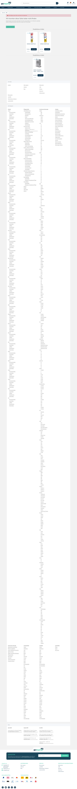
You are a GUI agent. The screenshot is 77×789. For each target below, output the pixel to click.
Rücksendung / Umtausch (12, 98)
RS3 (41, 148)
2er (41, 155)
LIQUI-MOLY (26, 189)
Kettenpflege (27, 178)
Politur (26, 117)
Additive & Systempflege (29, 149)
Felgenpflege (27, 142)
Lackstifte (9, 96)
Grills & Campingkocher (59, 124)
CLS (41, 391)
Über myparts (26, 85)
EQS (41, 397)
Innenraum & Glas (27, 126)
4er (41, 158)
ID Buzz (42, 624)
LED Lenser (57, 650)
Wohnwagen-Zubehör (59, 144)
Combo (42, 456)
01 (41, 362)
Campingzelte (57, 112)
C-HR (42, 599)
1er (41, 154)
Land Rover (10, 230)
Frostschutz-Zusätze (28, 160)
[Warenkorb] (74, 3)
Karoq (42, 550)
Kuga (41, 259)
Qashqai (42, 450)
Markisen (56, 127)
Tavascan (42, 216)
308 (41, 477)
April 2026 (10, 727)
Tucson (42, 297)
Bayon (42, 278)
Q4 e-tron (42, 140)
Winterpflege (27, 169)
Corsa (42, 458)
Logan (42, 225)
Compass (42, 315)
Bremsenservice (27, 150)
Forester (42, 570)
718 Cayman (43, 495)
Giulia (42, 117)
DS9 (41, 241)
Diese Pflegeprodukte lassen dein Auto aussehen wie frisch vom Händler (45, 731)
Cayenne (42, 501)
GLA (41, 401)
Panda (42, 252)
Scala (42, 554)
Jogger (42, 224)
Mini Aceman (43, 424)
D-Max (42, 300)
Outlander (42, 438)
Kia (39, 321)
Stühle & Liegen (57, 134)
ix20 (41, 290)
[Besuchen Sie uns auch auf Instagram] (9, 787)
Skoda (9, 351)
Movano (42, 464)
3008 (42, 475)
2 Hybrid (42, 370)
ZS (41, 419)
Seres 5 (42, 233)
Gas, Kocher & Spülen (58, 121)
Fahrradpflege (26, 181)
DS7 (41, 239)
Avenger (42, 314)
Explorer (42, 258)
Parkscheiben (11, 118)
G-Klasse (42, 399)
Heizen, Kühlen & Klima (59, 126)
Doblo (42, 248)
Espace (42, 520)
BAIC (24, 651)
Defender (42, 340)
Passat (42, 632)
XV (41, 574)
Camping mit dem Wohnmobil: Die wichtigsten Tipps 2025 (45, 739)
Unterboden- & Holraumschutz (30, 153)
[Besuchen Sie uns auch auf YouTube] (6, 787)
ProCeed (42, 331)
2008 (42, 472)
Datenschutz (41, 85)
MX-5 (42, 382)
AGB (40, 87)
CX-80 (42, 379)
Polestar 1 (42, 487)
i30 (41, 283)
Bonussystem (10, 94)
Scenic (42, 526)
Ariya (41, 441)
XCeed (42, 337)
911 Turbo (42, 500)
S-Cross (42, 584)
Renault (9, 332)
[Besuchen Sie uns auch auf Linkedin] (15, 787)
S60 (41, 610)
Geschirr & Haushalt (58, 123)
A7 (41, 132)
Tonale (42, 121)
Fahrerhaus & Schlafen (59, 118)
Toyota (9, 379)
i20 (41, 281)
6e (41, 373)
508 (41, 481)
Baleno (42, 578)
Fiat (8, 174)
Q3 (41, 138)
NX (41, 354)
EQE (41, 396)
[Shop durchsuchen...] (38, 3)
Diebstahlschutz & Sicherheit (60, 113)
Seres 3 (42, 231)
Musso (42, 565)
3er (41, 157)
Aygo (41, 598)
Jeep (40, 312)
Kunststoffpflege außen (29, 120)
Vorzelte (56, 140)
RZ (41, 357)
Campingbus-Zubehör (58, 110)
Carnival (42, 323)
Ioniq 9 (42, 289)
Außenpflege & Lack (27, 110)
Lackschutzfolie (10, 100)
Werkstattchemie (28, 175)
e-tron (42, 135)
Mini (8, 276)
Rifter (42, 483)
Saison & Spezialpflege (27, 158)
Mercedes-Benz (10, 258)
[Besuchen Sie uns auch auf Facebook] (3, 787)
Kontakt (9, 85)
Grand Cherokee (43, 317)
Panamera (42, 508)
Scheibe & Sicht (27, 127)
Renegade (42, 318)
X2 (41, 172)
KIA (8, 221)
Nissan (9, 295)
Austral (42, 515)
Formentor (42, 211)
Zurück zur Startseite (10, 26)
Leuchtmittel (11, 113)
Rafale (42, 525)
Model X (42, 593)
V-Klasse (42, 408)
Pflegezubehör (27, 139)
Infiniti (9, 211)
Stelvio (42, 120)
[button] (67, 3)
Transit (42, 267)
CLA (41, 390)
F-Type (42, 306)
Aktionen (25, 87)
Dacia (40, 219)
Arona (42, 531)
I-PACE (42, 307)
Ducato (42, 250)
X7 (41, 180)
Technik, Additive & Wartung (28, 147)
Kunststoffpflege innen (29, 135)
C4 (41, 202)
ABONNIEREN (64, 755)
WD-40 (26, 156)
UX (41, 359)
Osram (56, 648)
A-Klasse (42, 385)
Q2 (41, 137)
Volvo (9, 388)
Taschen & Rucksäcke (11, 659)
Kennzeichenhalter (12, 112)
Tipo (41, 255)
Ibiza (41, 536)
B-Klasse (42, 387)
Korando (42, 564)
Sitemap (40, 89)
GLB (41, 402)
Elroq (41, 543)
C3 (41, 200)
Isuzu (40, 298)
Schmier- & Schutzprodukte (29, 174)
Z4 (41, 182)
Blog (24, 89)
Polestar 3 (42, 491)
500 (41, 244)
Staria (42, 295)
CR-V (41, 272)
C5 (41, 203)
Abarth (9, 110)
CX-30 (42, 374)
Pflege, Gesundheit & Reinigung (13, 653)
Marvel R (42, 415)
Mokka (42, 463)
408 (41, 478)
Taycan (42, 509)
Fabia (42, 546)
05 (41, 366)
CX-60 (42, 377)
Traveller (42, 484)
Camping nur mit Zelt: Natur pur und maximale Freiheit (30, 739)
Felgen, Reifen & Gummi (28, 141)
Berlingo (42, 199)
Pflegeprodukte (10, 654)
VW (8, 397)
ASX (41, 432)
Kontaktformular (6, 770)
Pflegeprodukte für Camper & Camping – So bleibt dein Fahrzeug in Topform (30, 731)
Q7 (41, 144)
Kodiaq (42, 551)
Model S (42, 591)
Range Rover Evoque (44, 345)
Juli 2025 (41, 727)
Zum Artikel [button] (34, 49)
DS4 (41, 238)
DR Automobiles (26, 664)
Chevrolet (9, 146)
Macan (42, 505)
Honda (40, 269)
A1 (41, 124)
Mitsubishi (41, 430)
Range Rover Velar (44, 348)
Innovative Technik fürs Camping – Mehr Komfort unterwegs (30, 735)
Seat (8, 342)
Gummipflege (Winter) (29, 163)
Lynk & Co (41, 360)
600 (41, 247)
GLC (41, 404)
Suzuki (9, 370)
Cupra (9, 155)
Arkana (42, 514)
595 (41, 112)
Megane (42, 523)
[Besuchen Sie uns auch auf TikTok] (12, 787)
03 (41, 365)
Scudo (42, 253)
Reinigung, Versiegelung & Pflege (30, 180)
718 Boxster (43, 494)
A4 (41, 127)
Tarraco (42, 539)
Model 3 (42, 590)
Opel (9, 304)
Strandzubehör (57, 132)
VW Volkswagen (42, 619)
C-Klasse (42, 388)
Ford (8, 183)
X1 (41, 171)
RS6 (41, 149)
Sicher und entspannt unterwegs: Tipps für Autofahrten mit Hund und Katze (46, 735)
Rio (41, 332)
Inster (42, 284)
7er (41, 162)
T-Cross (42, 635)
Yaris (41, 605)
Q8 (41, 146)
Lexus (40, 349)
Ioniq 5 (42, 286)
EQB (41, 394)
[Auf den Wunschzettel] (30, 33)
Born (41, 210)
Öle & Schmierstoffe (28, 152)
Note (41, 449)
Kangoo (42, 522)
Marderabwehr (11, 117)
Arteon (42, 621)
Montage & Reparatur (28, 172)
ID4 (41, 627)
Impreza (42, 571)
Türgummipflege (27, 136)
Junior (42, 118)
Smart (40, 557)
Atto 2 (42, 185)
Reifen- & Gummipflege (29, 146)
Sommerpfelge (27, 166)
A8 (41, 134)
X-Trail (42, 452)
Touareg (42, 643)
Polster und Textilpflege (29, 132)
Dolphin (42, 188)
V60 (41, 612)
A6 (41, 131)
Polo (41, 633)
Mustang (42, 261)
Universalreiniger (28, 138)
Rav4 (41, 604)
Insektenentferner (28, 164)
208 (41, 474)
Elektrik (56, 117)
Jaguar (40, 301)
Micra (42, 446)
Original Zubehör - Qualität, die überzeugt (44, 742)
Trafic (42, 528)
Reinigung (26, 115)
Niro (41, 328)
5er (41, 160)
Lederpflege (27, 133)
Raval (42, 214)
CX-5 (41, 376)
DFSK (40, 230)
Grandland (42, 461)
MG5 (41, 418)
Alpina (9, 120)
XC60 (42, 616)
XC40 (42, 615)
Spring (42, 228)
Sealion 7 (42, 191)
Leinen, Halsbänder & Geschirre (13, 650)
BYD (40, 183)
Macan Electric (43, 506)
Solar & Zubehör (58, 131)
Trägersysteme (57, 137)
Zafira (42, 469)
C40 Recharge (43, 609)
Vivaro (42, 467)
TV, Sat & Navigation (58, 138)
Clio (41, 519)
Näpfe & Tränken (11, 651)
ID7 (41, 630)
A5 (41, 129)
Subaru (9, 360)
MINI (40, 421)
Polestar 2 (42, 489)
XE (41, 309)
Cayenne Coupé (43, 503)
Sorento (42, 334)
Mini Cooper (10, 286)
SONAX (25, 186)
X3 (41, 174)
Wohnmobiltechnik (58, 143)
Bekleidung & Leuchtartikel (12, 647)
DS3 (41, 236)
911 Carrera (43, 497)
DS (8, 165)
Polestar (40, 486)
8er (41, 163)
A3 (41, 126)
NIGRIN (25, 187)
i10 (41, 280)
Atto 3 (42, 186)
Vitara (42, 587)
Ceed (41, 325)
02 (41, 363)
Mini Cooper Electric (44, 427)
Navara (42, 447)
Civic (41, 270)
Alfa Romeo (41, 115)
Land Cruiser (43, 602)
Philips (56, 647)
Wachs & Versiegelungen (29, 118)
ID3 (41, 626)
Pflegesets (27, 123)
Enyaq (42, 545)
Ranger (42, 264)
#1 (41, 559)
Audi (9, 129)
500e (41, 245)
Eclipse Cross (43, 435)
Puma (42, 262)
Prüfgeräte (57, 129)
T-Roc (42, 636)
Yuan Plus (42, 194)
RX (41, 356)
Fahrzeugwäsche (28, 113)
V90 (41, 613)
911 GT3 (42, 498)
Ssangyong (41, 562)
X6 (41, 179)
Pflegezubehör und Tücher (29, 121)
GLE (41, 405)
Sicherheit (9, 658)
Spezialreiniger (27, 124)
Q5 (41, 141)
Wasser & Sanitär (58, 141)
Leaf (41, 444)
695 (41, 113)
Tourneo (42, 266)
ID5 (41, 629)
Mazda (9, 248)
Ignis (41, 581)
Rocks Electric (43, 466)
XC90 (42, 618)
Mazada (40, 689)
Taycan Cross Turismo (44, 511)
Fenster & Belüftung (58, 120)
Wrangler (42, 320)
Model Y (42, 595)
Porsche (9, 323)
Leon (41, 213)
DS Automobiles (42, 234)
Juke (41, 442)
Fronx (42, 579)
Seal (41, 189)
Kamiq (42, 548)
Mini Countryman (43, 429)
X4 (41, 176)
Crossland (42, 460)
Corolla (42, 601)
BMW (9, 138)
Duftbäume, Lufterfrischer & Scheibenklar (29, 130)
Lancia (25, 681)
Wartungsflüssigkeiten (29, 155)
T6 (41, 638)
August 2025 (26, 727)
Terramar (42, 217)
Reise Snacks (10, 656)
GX (41, 351)
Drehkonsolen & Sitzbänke (59, 115)
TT (41, 151)
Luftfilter (10, 115)
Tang (41, 193)
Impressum (41, 91)
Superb (42, 556)
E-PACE (42, 303)
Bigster (42, 221)
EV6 (41, 326)
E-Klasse (42, 393)
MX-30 (42, 380)
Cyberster (42, 411)
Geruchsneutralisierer (28, 161)
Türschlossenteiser (28, 167)
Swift (41, 585)
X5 (41, 177)
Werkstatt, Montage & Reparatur (29, 170)
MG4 (41, 416)
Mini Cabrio (42, 425)
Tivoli (42, 567)
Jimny (42, 582)
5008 (42, 480)
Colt (41, 433)
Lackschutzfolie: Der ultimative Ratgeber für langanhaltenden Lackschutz (14, 731)
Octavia (42, 553)
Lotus (9, 239)
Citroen (40, 196)
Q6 (41, 143)
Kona (41, 292)
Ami (41, 197)
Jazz (41, 275)
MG (8, 267)
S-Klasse (42, 407)
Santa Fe (42, 293)
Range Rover (43, 343)
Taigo (42, 640)
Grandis (42, 436)
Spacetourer (43, 205)
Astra (42, 455)
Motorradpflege (26, 177)
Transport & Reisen (11, 661)
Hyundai (9, 193)
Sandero (42, 227)
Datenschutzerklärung (25, 756)
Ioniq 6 (42, 287)
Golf (41, 623)
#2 (41, 560)
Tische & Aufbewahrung (59, 135)
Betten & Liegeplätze (11, 648)
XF (41, 311)
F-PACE (42, 304)
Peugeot (9, 314)
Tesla (40, 588)
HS (41, 413)
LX (41, 352)
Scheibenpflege (27, 112)
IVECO (25, 675)
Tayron (42, 641)
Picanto (42, 329)
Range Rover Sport (44, 346)
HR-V (42, 273)
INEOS (9, 202)
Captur (42, 517)
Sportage (42, 335)
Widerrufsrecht (42, 93)
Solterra (42, 573)
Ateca (42, 208)
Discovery (42, 342)
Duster (42, 222)
